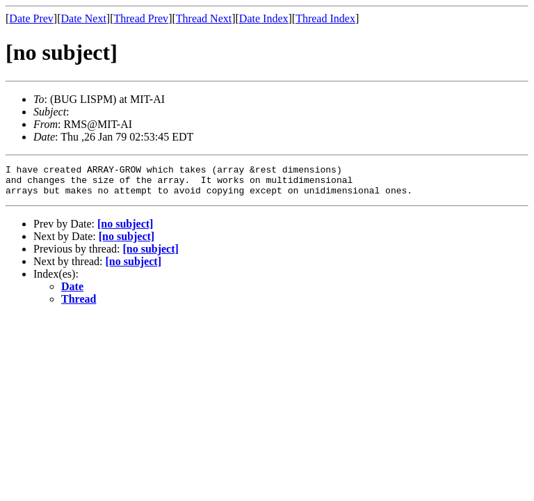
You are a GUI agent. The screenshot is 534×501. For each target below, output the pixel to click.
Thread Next (204, 18)
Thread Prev (140, 18)
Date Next (83, 18)
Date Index (264, 18)
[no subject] (125, 230)
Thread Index (325, 18)
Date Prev (31, 18)
